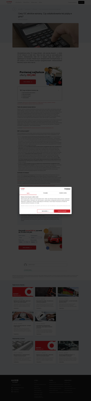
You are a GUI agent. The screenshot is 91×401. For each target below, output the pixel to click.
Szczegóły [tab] (45, 192)
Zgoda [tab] (28, 193)
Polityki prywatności (33, 207)
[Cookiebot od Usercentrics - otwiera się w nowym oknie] (65, 189)
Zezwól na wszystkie (62, 211)
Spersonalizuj (45, 211)
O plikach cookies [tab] (63, 192)
